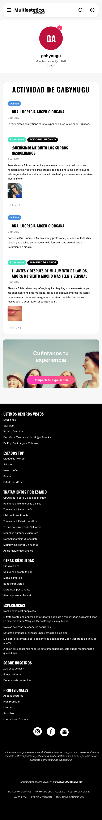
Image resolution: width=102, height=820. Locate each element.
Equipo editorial (12, 674)
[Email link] (64, 732)
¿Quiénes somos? (13, 668)
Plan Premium (11, 701)
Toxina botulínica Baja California (22, 527)
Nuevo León (10, 470)
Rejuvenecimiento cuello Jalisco (22, 503)
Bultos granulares (13, 583)
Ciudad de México (14, 458)
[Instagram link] (37, 733)
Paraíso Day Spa (13, 431)
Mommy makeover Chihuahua (20, 544)
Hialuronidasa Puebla (15, 515)
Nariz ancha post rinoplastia (19, 611)
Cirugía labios (11, 566)
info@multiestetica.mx (68, 781)
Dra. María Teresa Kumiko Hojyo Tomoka (27, 437)
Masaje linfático (12, 577)
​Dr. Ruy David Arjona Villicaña (20, 443)
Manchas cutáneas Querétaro (20, 533)
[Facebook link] (51, 733)
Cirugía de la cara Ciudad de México (24, 497)
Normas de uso (43, 791)
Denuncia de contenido (17, 680)
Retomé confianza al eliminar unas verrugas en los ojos (35, 632)
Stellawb (8, 425)
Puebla (7, 476)
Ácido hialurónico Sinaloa (18, 550)
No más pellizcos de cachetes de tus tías (27, 627)
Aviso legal (21, 797)
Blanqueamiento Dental (17, 595)
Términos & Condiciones (70, 797)
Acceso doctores (13, 695)
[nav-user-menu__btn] (92, 10)
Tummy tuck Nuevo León (18, 509)
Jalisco (7, 464)
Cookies (60, 791)
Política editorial (41, 797)
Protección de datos (19, 791)
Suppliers (8, 713)
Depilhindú (9, 419)
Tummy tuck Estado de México (21, 521)
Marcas (7, 707)
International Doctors (15, 719)
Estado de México (13, 482)
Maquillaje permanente (16, 589)
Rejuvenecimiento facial (17, 571)
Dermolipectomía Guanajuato (20, 538)
